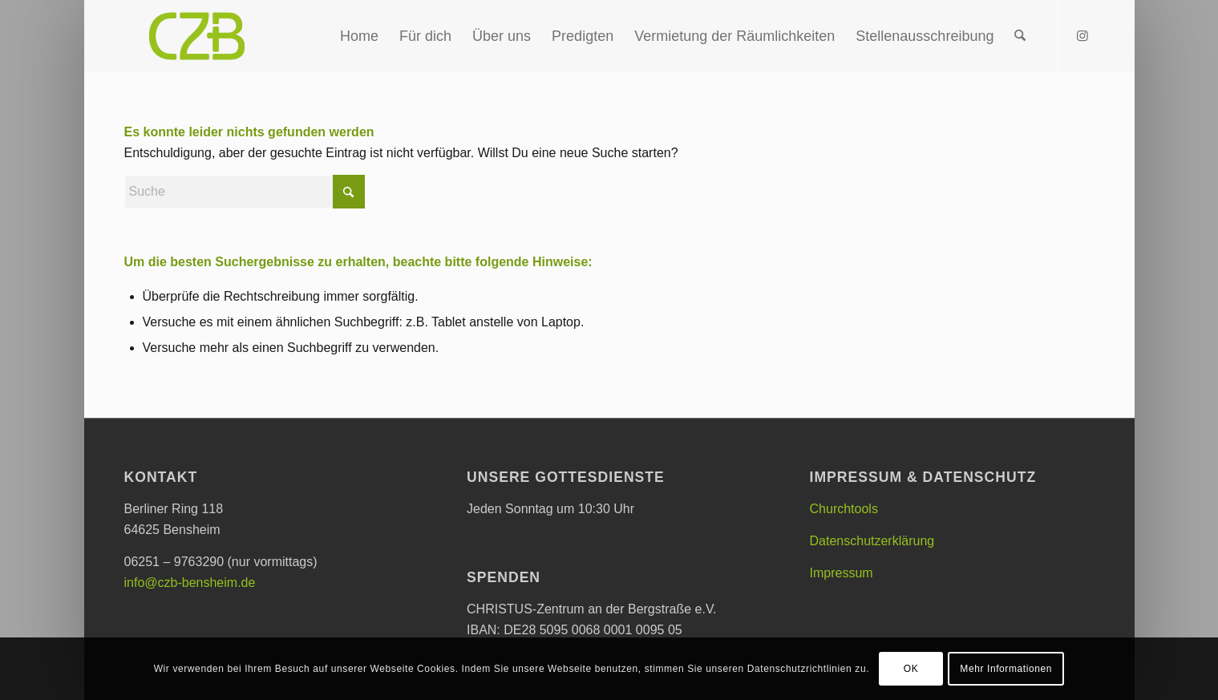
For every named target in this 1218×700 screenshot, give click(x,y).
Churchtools (844, 509)
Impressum (841, 573)
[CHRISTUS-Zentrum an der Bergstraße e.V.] (196, 36)
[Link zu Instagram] (1082, 35)
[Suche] (1020, 36)
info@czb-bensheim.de (190, 582)
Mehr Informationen (1006, 668)
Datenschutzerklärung (872, 541)
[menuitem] (359, 36)
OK (911, 668)
